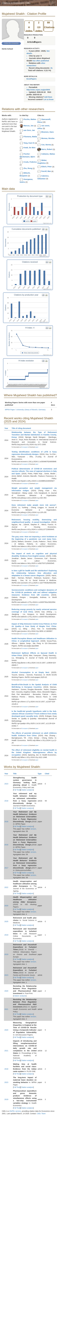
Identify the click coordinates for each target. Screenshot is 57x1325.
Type (41, 774)
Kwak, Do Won (30, 148)
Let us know (48, 99)
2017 (6, 868)
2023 (6, 784)
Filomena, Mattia (30, 137)
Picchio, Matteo (30, 119)
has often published (41, 61)
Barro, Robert (46, 149)
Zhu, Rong (28, 168)
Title (16, 774)
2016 (6, 822)
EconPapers (31, 79)
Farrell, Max (46, 171)
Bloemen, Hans (47, 132)
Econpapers (24, 447)
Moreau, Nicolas (47, 138)
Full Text (17, 790)
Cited (48, 774)
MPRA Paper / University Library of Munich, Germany (25, 410)
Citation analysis (27, 790)
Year (7, 428)
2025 (6, 921)
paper (36, 447)
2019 (6, 935)
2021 (6, 1009)
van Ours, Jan (29, 130)
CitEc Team (41, 1114)
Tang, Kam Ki (29, 143)
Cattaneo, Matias (48, 154)
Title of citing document (22, 428)
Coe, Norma (46, 145)
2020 (6, 906)
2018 (6, 801)
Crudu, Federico (30, 162)
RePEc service (15, 1111)
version (33, 829)
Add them (48, 97)
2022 (6, 887)
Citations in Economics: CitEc (16, 3)
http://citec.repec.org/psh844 (38, 90)
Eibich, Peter (46, 167)
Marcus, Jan (29, 126)
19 (51, 68)
